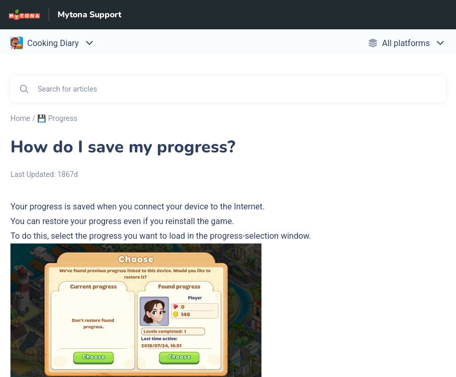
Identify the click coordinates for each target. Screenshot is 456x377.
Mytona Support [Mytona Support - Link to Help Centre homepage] (89, 14)
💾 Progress (57, 118)
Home (20, 118)
